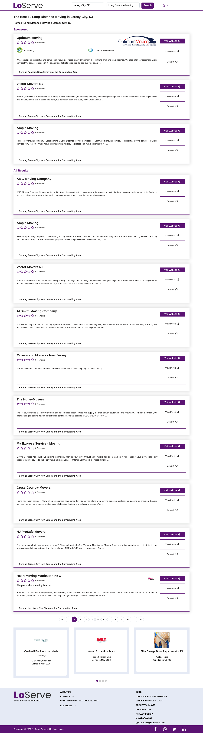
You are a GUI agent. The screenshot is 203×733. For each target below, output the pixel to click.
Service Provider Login (149, 701)
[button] (97, 681)
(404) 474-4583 (144, 718)
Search (148, 5)
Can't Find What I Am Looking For (79, 701)
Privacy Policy (144, 714)
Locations (66, 705)
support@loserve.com (150, 722)
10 (128, 619)
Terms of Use (143, 709)
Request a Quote (145, 705)
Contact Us (67, 696)
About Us (65, 692)
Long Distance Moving (37, 23)
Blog (139, 692)
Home (17, 23)
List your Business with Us (151, 696)
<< (62, 619)
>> (141, 619)
